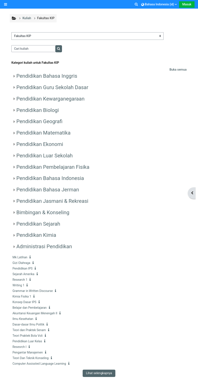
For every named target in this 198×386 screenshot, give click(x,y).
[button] (137, 4)
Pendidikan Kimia (36, 235)
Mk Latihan (19, 257)
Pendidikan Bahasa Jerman (47, 190)
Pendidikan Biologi (37, 110)
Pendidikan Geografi (39, 121)
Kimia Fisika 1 (21, 296)
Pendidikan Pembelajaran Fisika (52, 167)
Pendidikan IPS (22, 268)
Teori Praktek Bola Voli (27, 335)
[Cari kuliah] (33, 48)
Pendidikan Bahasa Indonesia (50, 178)
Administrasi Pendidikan (44, 246)
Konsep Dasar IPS (24, 302)
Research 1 (19, 279)
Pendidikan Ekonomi (39, 144)
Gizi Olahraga (21, 263)
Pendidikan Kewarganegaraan (50, 99)
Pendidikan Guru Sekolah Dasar (52, 87)
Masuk (186, 4)
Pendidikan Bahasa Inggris (46, 76)
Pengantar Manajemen (27, 352)
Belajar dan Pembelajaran (29, 307)
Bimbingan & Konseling (42, 212)
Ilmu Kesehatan (22, 319)
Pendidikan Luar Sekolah (44, 156)
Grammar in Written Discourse (32, 291)
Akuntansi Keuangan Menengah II (34, 313)
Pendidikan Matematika (43, 133)
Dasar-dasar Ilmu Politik (28, 324)
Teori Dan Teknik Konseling (30, 358)
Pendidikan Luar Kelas (27, 341)
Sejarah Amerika (23, 274)
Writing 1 (18, 285)
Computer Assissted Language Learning (39, 363)
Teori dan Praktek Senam (29, 330)
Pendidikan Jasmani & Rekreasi (52, 201)
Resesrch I (19, 347)
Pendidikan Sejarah (38, 224)
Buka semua (178, 69)
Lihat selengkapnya (99, 373)
